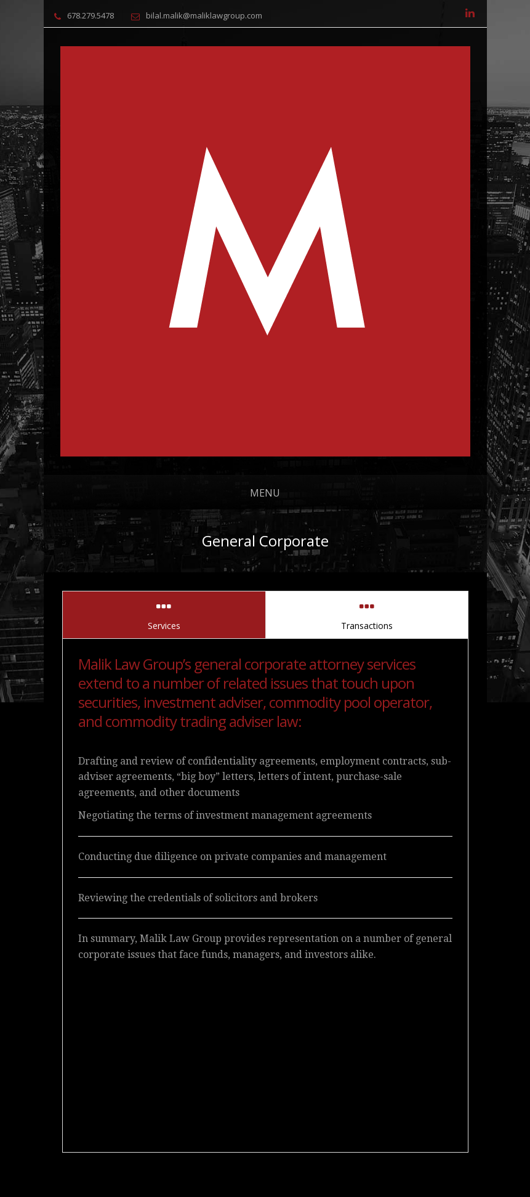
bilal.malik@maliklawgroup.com (204, 15)
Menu (265, 493)
